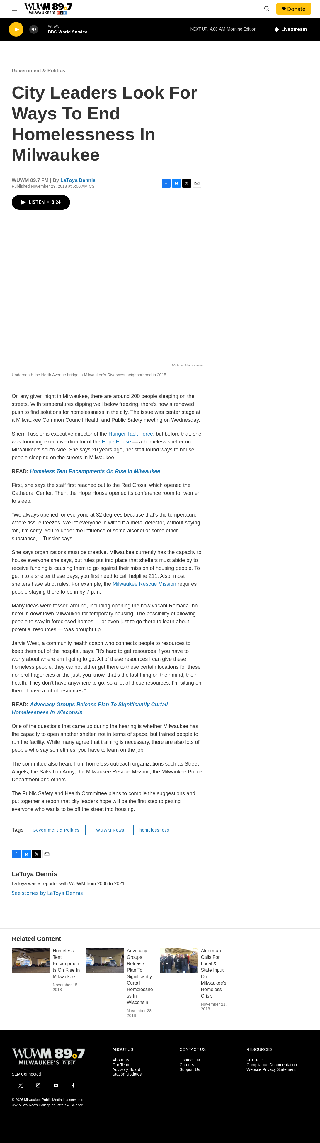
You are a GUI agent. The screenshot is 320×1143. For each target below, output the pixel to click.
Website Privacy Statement (271, 1069)
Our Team (121, 1065)
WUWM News (110, 830)
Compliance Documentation (271, 1065)
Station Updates (127, 1074)
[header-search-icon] (267, 8)
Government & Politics (38, 70)
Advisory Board (126, 1069)
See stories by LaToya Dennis (47, 892)
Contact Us (189, 1060)
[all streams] (290, 29)
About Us (121, 1060)
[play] (16, 29)
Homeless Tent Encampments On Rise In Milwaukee (66, 963)
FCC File (254, 1060)
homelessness (154, 830)
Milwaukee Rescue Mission (144, 584)
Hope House (116, 442)
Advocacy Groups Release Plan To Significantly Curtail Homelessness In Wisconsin (140, 976)
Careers (186, 1065)
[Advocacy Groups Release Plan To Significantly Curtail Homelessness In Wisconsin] (105, 960)
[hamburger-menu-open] (14, 9)
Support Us (189, 1069)
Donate (296, 9)
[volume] (34, 29)
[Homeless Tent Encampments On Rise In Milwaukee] (31, 960)
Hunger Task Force (130, 434)
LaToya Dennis (78, 180)
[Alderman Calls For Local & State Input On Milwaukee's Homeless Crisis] (179, 960)
